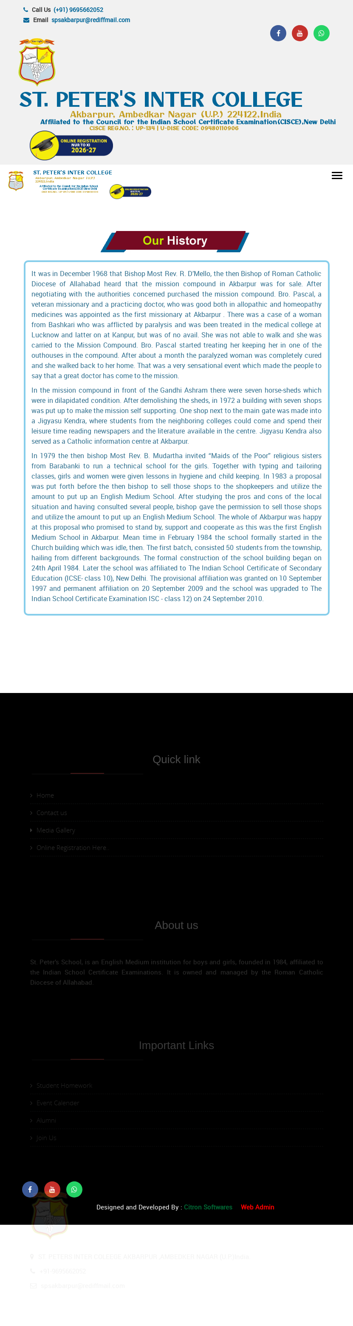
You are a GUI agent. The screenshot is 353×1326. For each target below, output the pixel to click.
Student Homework (61, 1148)
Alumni (43, 1183)
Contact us (48, 937)
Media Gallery (52, 955)
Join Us (43, 1201)
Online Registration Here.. (70, 972)
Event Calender (54, 1166)
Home (42, 920)
